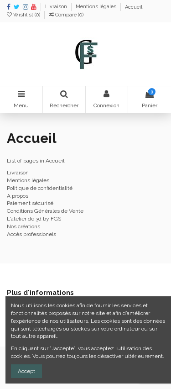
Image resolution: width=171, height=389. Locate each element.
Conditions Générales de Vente (45, 211)
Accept (26, 371)
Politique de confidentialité (40, 188)
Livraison (56, 7)
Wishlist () (24, 15)
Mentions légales (97, 7)
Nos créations (23, 226)
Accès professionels (31, 234)
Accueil (133, 7)
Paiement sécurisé (30, 203)
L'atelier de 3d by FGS (34, 219)
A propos (17, 196)
